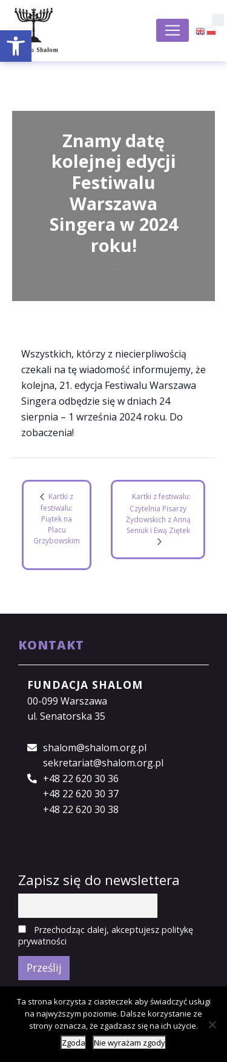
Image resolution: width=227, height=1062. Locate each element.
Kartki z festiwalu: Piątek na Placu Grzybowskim (56, 518)
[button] (15, 46)
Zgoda (73, 1042)
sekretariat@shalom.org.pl (103, 762)
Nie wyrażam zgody (129, 1042)
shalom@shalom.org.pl (94, 747)
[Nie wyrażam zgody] (212, 1024)
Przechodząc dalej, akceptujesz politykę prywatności (105, 935)
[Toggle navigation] (172, 30)
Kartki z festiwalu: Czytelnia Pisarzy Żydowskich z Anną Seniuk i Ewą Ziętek (158, 514)
